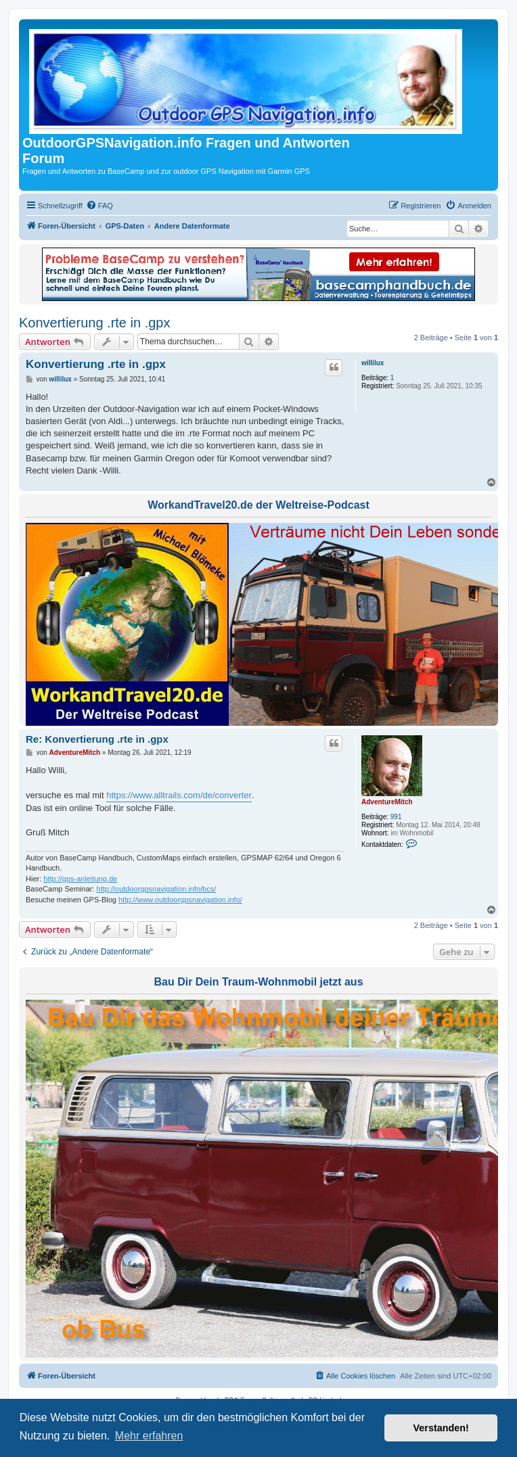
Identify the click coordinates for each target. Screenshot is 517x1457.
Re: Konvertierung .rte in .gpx (97, 739)
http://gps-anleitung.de (80, 879)
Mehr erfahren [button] (149, 1435)
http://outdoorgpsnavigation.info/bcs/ (157, 889)
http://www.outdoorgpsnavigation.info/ (180, 900)
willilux (372, 363)
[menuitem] (99, 206)
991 (396, 816)
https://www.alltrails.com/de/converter (179, 795)
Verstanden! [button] (441, 1428)
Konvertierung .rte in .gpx (94, 322)
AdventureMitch (387, 802)
